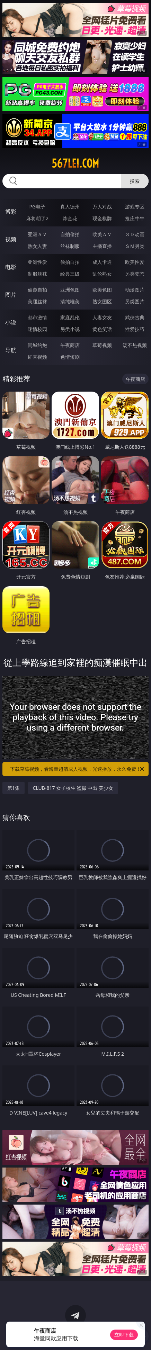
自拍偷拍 (70, 234)
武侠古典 (134, 317)
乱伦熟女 (102, 273)
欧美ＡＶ (102, 234)
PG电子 (37, 206)
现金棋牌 (102, 218)
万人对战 (102, 206)
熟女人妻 (37, 246)
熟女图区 (102, 301)
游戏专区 (134, 206)
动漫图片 (134, 289)
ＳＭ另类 (134, 246)
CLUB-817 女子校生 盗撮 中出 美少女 (73, 788)
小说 (10, 322)
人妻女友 (102, 317)
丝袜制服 (70, 246)
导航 (10, 350)
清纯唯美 (70, 301)
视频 (10, 239)
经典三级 (70, 273)
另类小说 (70, 329)
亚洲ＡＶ (37, 234)
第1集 (13, 788)
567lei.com (75, 163)
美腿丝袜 (37, 301)
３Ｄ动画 (134, 234)
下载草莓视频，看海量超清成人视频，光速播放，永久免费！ (77, 769)
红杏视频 (37, 357)
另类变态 (134, 273)
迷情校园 (37, 329)
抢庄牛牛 (134, 218)
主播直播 (102, 246)
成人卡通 (102, 262)
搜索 (135, 181)
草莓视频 (102, 345)
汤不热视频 (135, 345)
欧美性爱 (134, 262)
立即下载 (124, 1334)
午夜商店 (70, 345)
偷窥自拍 (37, 289)
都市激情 (37, 317)
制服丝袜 (37, 273)
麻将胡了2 (37, 218)
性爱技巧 (134, 329)
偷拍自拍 (70, 262)
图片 (10, 294)
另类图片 (134, 301)
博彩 (10, 211)
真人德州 (70, 206)
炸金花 (70, 218)
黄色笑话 (102, 329)
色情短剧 (70, 357)
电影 (10, 267)
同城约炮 (37, 345)
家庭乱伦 (70, 317)
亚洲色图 (70, 289)
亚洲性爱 (37, 262)
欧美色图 (102, 289)
